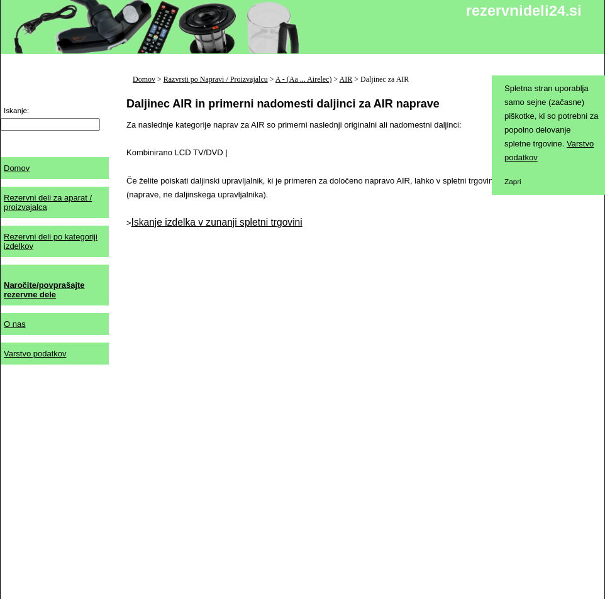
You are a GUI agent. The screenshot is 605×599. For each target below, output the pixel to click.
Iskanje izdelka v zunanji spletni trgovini (216, 222)
